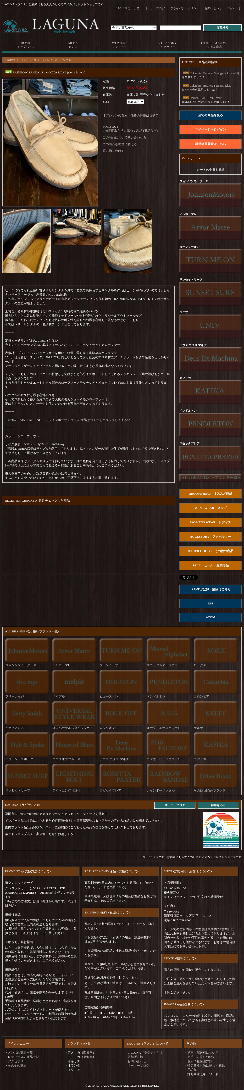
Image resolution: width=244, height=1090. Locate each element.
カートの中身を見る (211, 170)
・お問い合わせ (135, 1061)
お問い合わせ (213, 8)
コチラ (137, 924)
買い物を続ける (113, 151)
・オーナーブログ (136, 1065)
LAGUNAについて (127, 8)
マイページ (234, 8)
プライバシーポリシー (184, 8)
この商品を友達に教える (120, 144)
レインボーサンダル (59, 60)
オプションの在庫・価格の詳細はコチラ (131, 115)
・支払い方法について (199, 1057)
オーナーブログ (155, 8)
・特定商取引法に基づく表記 (204, 1065)
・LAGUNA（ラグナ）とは (143, 1052)
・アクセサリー (16, 1061)
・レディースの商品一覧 (22, 1057)
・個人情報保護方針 (198, 1061)
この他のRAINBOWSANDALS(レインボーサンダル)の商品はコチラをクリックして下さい (67, 420)
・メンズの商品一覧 (19, 1052)
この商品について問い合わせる (124, 137)
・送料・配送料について (201, 1052)
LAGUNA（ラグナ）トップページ (24, 60)
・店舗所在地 (133, 1057)
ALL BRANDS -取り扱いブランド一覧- (32, 631)
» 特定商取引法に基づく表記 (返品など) (130, 131)
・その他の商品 (16, 1065)
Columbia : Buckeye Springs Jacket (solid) (210, 73)
